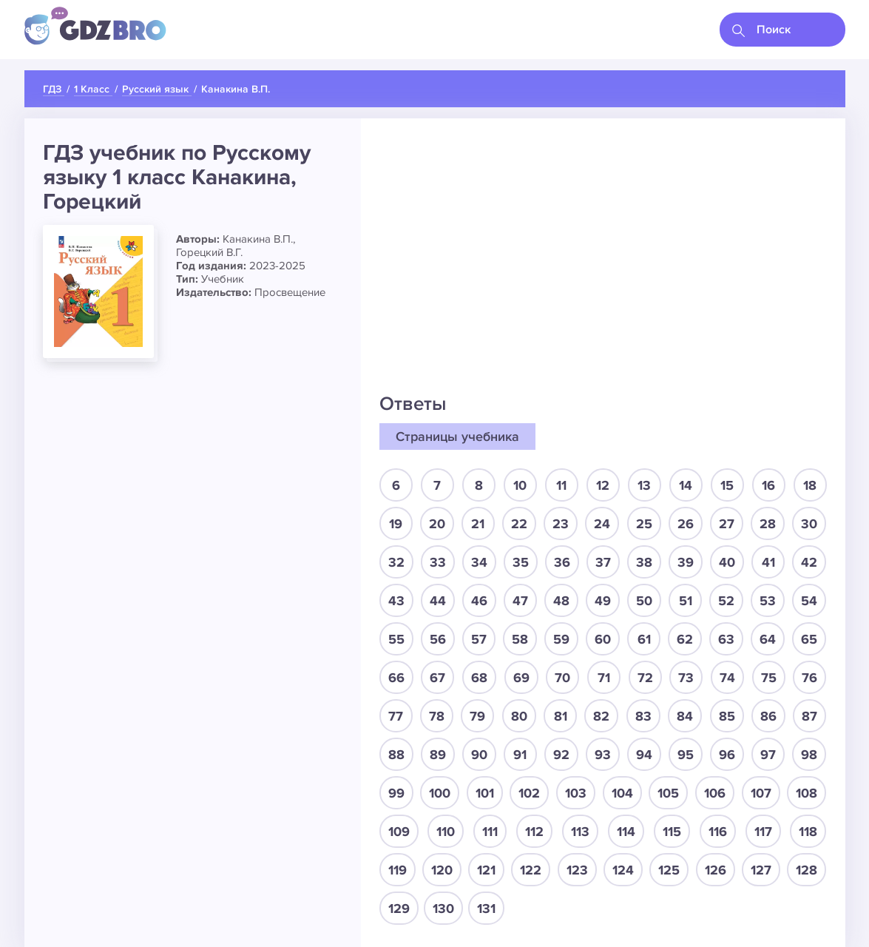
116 (718, 831)
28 (768, 524)
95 (685, 755)
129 (399, 908)
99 (396, 793)
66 (396, 678)
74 (727, 678)
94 (644, 755)
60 (603, 639)
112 (534, 831)
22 (519, 524)
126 (715, 870)
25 (644, 524)
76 (809, 678)
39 (685, 562)
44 (438, 601)
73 (686, 678)
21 (477, 524)
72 (645, 678)
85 (727, 716)
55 (396, 639)
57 (479, 639)
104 (622, 793)
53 (768, 601)
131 (486, 908)
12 (602, 485)
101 (485, 793)
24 (602, 524)
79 (477, 716)
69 (521, 678)
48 (561, 601)
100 (439, 793)
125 (669, 870)
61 (644, 639)
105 (668, 793)
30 (809, 524)
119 (397, 870)
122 (530, 870)
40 (727, 562)
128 (806, 870)
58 (520, 639)
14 (685, 485)
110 (445, 831)
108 (806, 793)
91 (520, 755)
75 (769, 678)
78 (436, 716)
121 (486, 870)
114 (626, 831)
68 (479, 678)
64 (768, 639)
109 (399, 831)
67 (437, 678)
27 (726, 524)
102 (529, 793)
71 (604, 678)
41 (768, 562)
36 (562, 562)
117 (763, 831)
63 (726, 639)
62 (685, 639)
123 (577, 870)
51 (685, 601)
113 (580, 831)
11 (561, 485)
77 (395, 716)
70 (562, 678)
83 (643, 716)
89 (438, 755)
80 (519, 716)
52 (726, 601)
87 (809, 716)
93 (603, 755)
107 (761, 793)
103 (575, 793)
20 (437, 524)
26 (685, 524)
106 (715, 793)
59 (561, 639)
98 (809, 755)
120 (442, 870)
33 (438, 562)
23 (560, 524)
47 (520, 601)
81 (560, 716)
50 (644, 601)
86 (768, 716)
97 (768, 755)
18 (809, 485)
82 (601, 716)
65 (809, 639)
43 (396, 601)
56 (438, 639)
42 (809, 562)
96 (727, 755)
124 (623, 870)
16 (768, 485)
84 (685, 716)
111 (490, 831)
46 (479, 601)
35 (521, 562)
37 (603, 562)
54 (809, 601)
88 (396, 755)
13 (644, 485)
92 (561, 755)
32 (396, 562)
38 (644, 562)
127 (761, 870)
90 (479, 755)
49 (603, 601)
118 (808, 831)
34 (479, 562)
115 (672, 831)
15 (727, 485)
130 (443, 908)
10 (520, 485)
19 (395, 524)
